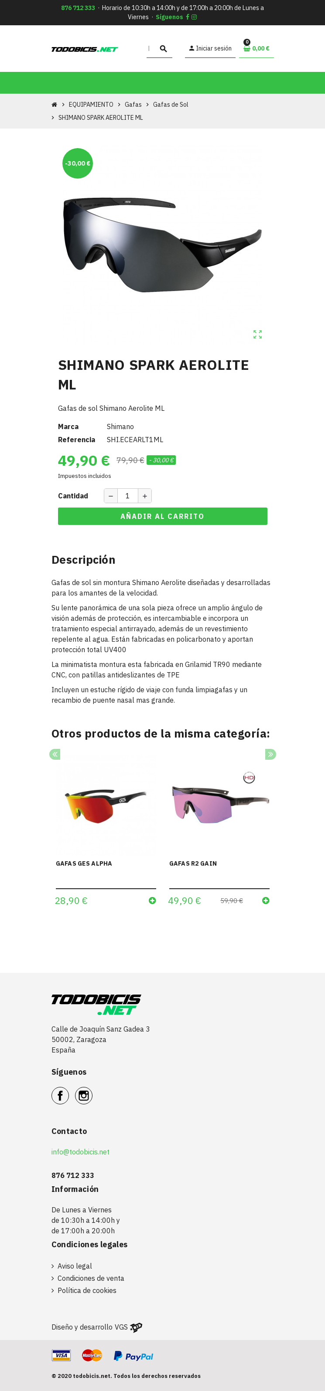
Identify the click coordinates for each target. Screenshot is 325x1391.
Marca (68, 426)
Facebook (68, 1090)
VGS (121, 1327)
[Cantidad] (127, 496)
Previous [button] (54, 754)
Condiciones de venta (91, 1278)
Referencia (76, 439)
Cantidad (73, 495)
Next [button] (270, 754)
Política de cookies (87, 1290)
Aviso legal (75, 1266)
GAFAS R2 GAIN (193, 863)
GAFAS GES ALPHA (84, 863)
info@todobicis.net (80, 1151)
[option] (106, 833)
